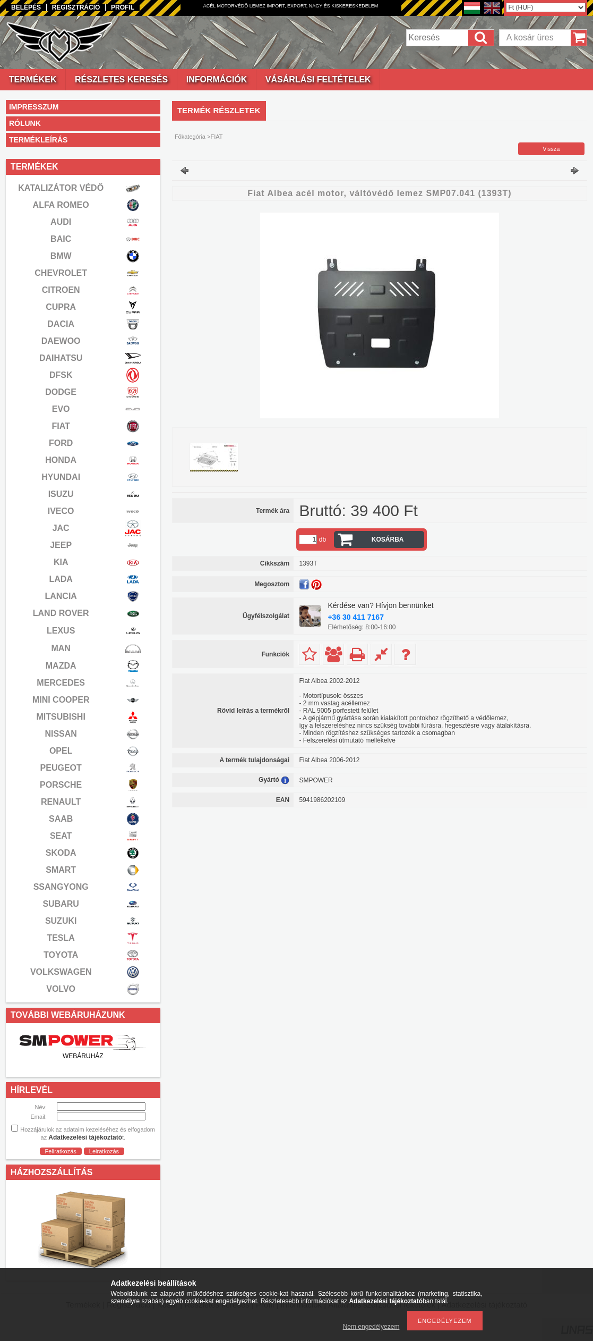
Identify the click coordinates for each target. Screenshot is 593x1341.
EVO (61, 409)
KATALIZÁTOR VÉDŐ (61, 187)
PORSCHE (61, 784)
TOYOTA (61, 954)
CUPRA (61, 306)
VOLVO (60, 988)
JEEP (61, 545)
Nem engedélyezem (371, 1326)
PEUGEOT (61, 767)
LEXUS (61, 630)
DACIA (60, 323)
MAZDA (61, 665)
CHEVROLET (61, 272)
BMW (61, 255)
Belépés (26, 7)
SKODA (61, 852)
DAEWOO (61, 340)
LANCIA (60, 596)
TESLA (60, 937)
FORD (61, 443)
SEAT (61, 835)
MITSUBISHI (60, 716)
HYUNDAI (60, 477)
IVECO (61, 511)
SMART (61, 869)
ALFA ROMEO (61, 204)
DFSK (61, 374)
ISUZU (61, 494)
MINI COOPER (61, 699)
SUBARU (60, 903)
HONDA (60, 460)
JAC (61, 528)
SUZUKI (61, 920)
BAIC (60, 238)
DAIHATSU (60, 357)
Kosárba (388, 539)
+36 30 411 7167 (356, 617)
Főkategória (190, 136)
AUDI (60, 221)
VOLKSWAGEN (61, 971)
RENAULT (61, 801)
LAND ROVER (61, 613)
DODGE (60, 392)
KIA (61, 562)
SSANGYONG (61, 886)
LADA (60, 579)
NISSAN (60, 733)
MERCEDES (61, 682)
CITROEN (61, 289)
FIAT (60, 426)
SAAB (61, 818)
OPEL (61, 750)
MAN (60, 648)
